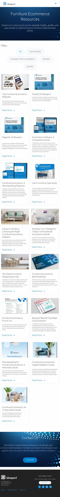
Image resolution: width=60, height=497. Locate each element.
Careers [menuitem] (3, 490)
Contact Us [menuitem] (22, 490)
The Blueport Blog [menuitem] (12, 490)
